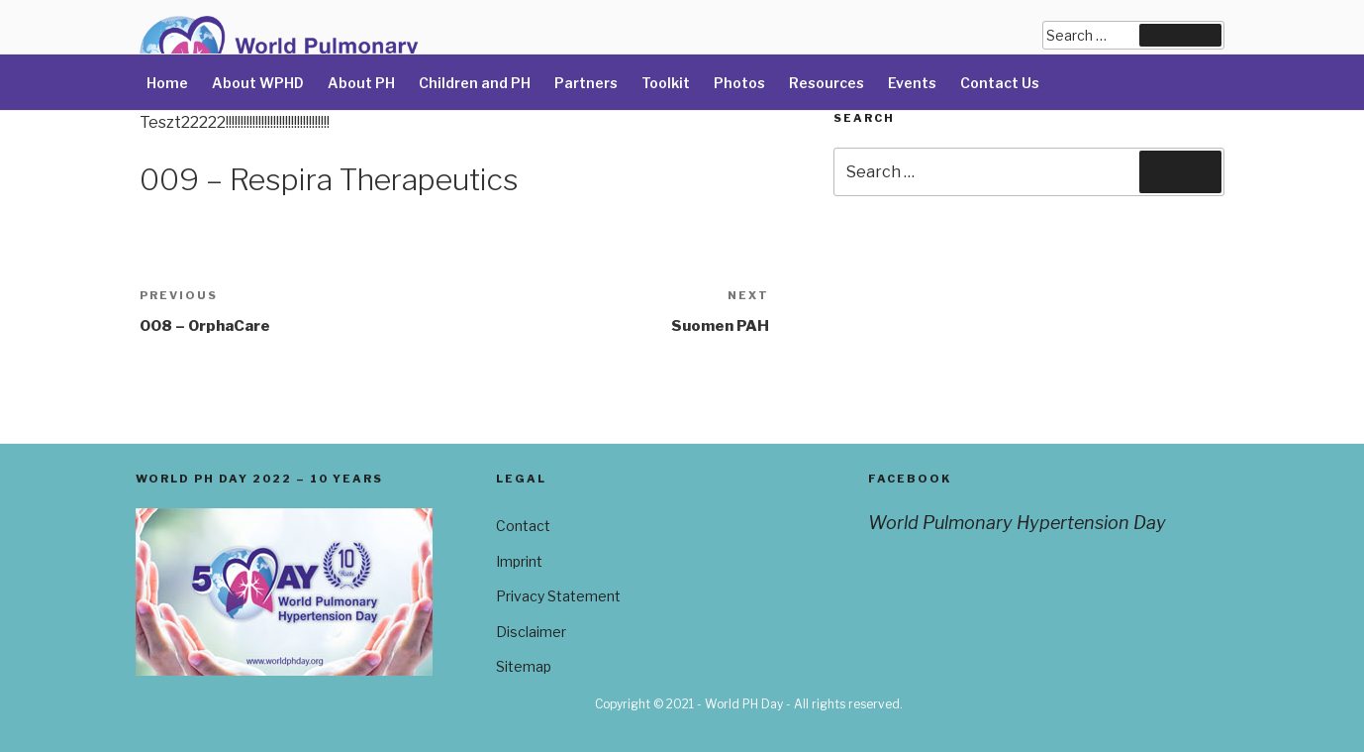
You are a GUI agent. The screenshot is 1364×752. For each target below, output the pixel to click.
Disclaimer (531, 631)
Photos (739, 82)
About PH (361, 82)
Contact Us (999, 82)
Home (167, 82)
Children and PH (475, 82)
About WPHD (258, 82)
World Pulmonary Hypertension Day (1017, 522)
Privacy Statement (558, 596)
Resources (826, 82)
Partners (586, 82)
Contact (523, 525)
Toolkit (665, 82)
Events (912, 82)
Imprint (519, 561)
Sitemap (523, 666)
